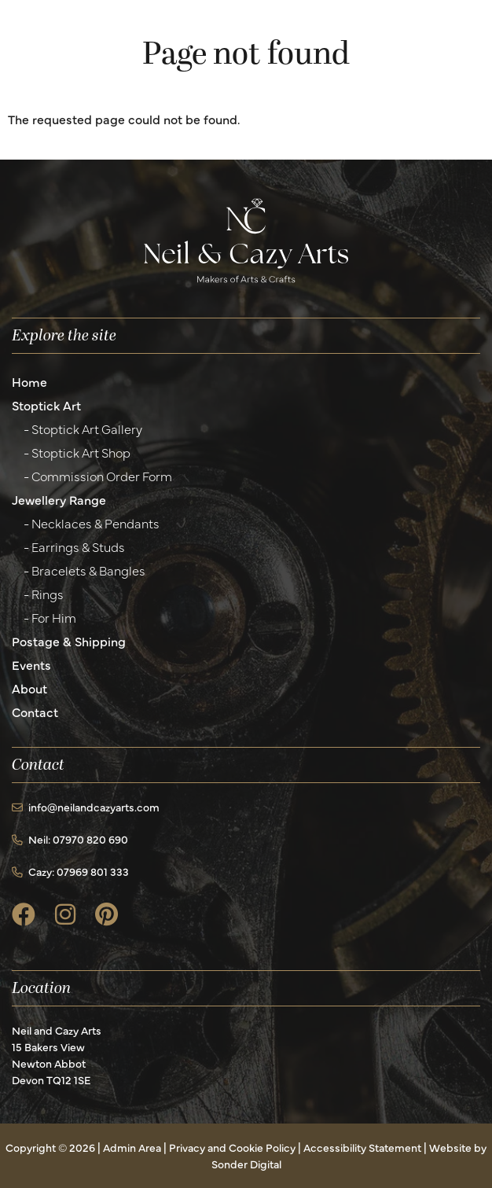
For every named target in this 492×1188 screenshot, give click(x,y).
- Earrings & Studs (74, 546)
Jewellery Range (59, 499)
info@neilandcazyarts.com (86, 807)
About (29, 688)
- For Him (50, 617)
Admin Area (132, 1147)
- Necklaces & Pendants (92, 522)
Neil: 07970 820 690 (70, 839)
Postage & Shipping (69, 640)
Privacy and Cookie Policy (232, 1147)
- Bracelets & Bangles (84, 570)
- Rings (44, 593)
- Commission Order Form (98, 475)
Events (31, 664)
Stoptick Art (46, 405)
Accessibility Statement (362, 1147)
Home (29, 381)
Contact (35, 711)
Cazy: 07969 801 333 (70, 871)
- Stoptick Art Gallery (83, 428)
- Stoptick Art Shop (77, 452)
